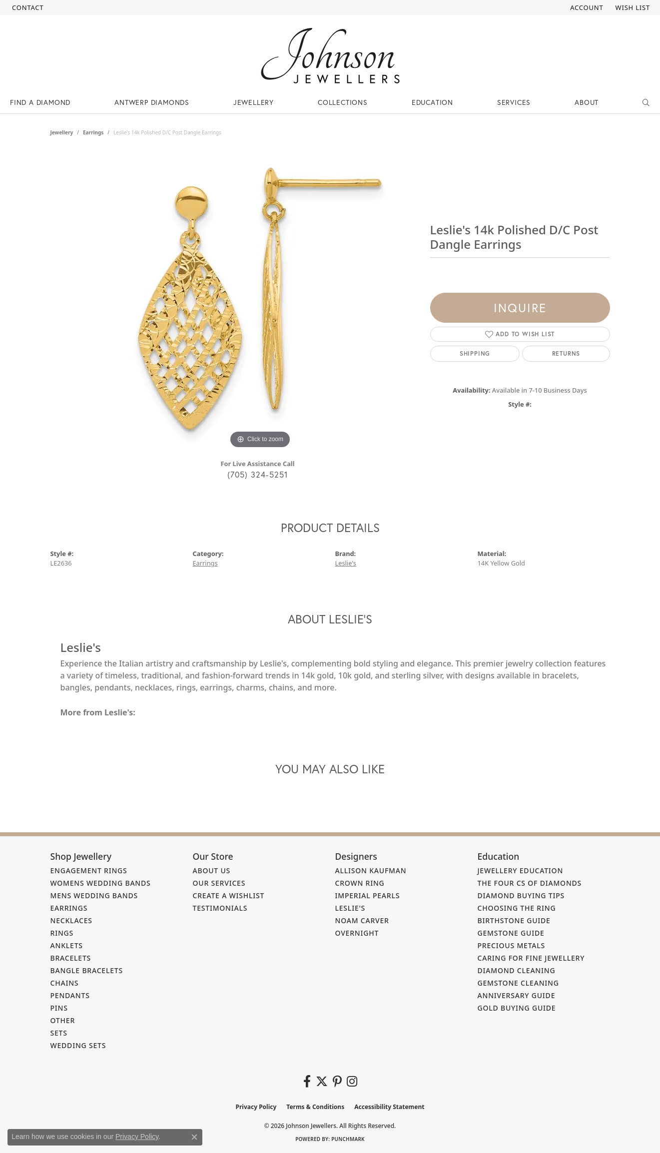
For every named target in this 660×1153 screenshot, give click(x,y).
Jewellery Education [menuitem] (521, 870)
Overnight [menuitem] (357, 933)
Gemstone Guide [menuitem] (511, 933)
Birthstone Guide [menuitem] (514, 920)
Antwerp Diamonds (151, 102)
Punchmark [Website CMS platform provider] (348, 1139)
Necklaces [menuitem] (71, 920)
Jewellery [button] (253, 102)
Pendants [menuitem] (70, 995)
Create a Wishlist (229, 895)
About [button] (587, 102)
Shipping (475, 353)
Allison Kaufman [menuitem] (371, 870)
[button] (585, 7)
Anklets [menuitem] (66, 945)
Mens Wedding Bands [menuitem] (94, 895)
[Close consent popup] (194, 1137)
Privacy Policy (256, 1107)
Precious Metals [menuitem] (512, 945)
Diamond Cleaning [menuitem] (517, 970)
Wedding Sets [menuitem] (78, 1045)
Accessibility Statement (389, 1107)
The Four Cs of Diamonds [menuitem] (530, 883)
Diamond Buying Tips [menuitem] (521, 895)
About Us (212, 870)
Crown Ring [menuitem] (360, 883)
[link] (26, 7)
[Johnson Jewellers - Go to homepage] (330, 55)
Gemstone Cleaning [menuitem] (518, 983)
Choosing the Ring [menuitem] (517, 908)
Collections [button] (343, 102)
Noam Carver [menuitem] (362, 920)
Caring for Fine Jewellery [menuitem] (531, 958)
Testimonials (220, 908)
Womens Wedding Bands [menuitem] (100, 883)
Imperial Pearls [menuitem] (367, 895)
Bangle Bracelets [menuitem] (86, 970)
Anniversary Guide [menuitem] (517, 995)
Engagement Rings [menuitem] (88, 870)
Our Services (219, 883)
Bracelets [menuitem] (70, 958)
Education (432, 102)
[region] (260, 301)
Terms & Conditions (315, 1107)
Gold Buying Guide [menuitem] (517, 1008)
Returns (566, 353)
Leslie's (345, 563)
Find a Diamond (40, 102)
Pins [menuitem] (59, 1008)
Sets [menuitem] (58, 1033)
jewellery (61, 132)
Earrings (93, 132)
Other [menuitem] (62, 1020)
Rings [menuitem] (62, 933)
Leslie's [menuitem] (350, 908)
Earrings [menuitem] (69, 908)
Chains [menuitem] (64, 983)
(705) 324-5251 (257, 474)
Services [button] (514, 102)
